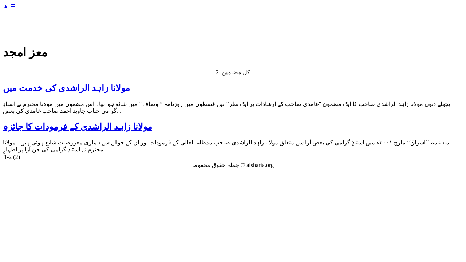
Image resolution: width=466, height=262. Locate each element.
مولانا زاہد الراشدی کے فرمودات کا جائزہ (77, 126)
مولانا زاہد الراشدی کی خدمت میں (66, 88)
